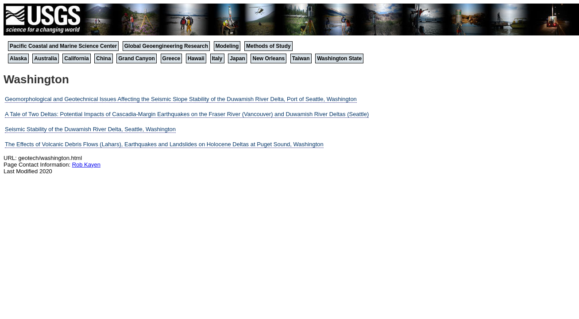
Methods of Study (268, 46)
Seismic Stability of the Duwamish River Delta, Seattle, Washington (90, 129)
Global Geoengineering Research (166, 46)
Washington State (339, 58)
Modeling (227, 46)
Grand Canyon (136, 58)
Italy (217, 58)
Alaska (18, 58)
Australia (45, 58)
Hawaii (196, 58)
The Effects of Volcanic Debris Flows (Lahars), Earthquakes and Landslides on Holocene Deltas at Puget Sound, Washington (164, 144)
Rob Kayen (86, 164)
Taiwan (301, 58)
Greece (171, 58)
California (76, 58)
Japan (237, 58)
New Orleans (268, 58)
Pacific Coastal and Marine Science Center (63, 46)
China (103, 58)
